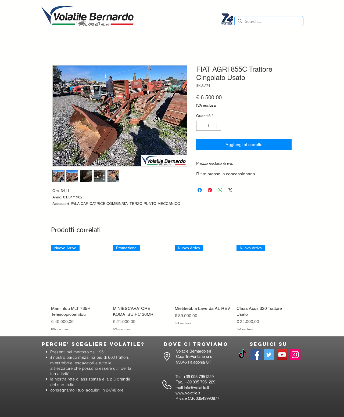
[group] (172, 288)
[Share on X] (230, 190)
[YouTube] (282, 354)
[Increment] (216, 125)
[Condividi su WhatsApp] (220, 190)
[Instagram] (295, 354)
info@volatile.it (196, 387)
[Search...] (268, 21)
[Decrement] (200, 125)
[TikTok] (242, 354)
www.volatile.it (187, 393)
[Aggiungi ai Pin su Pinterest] (210, 190)
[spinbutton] (208, 125)
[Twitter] (269, 354)
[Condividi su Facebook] (199, 190)
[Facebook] (255, 354)
